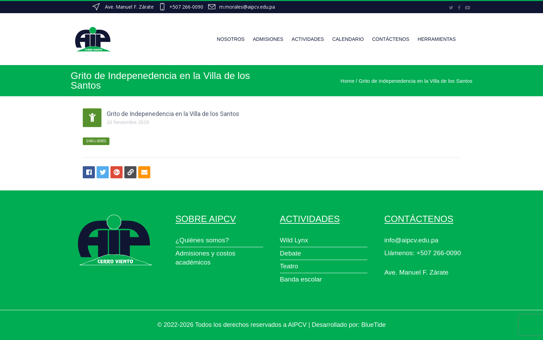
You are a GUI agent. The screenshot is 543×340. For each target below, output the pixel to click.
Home (347, 81)
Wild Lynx (294, 240)
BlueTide (373, 324)
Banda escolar (301, 279)
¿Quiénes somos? (202, 240)
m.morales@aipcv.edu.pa (247, 6)
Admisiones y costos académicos (205, 258)
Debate (290, 253)
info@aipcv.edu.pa (411, 240)
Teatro (289, 266)
